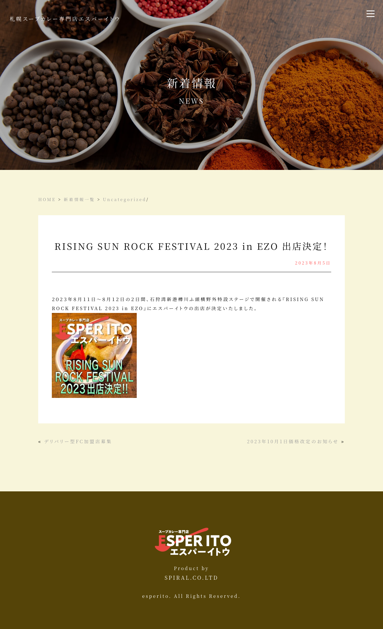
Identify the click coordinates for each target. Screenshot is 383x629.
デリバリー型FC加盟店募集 (78, 441)
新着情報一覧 (79, 199)
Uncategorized (124, 199)
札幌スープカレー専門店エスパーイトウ (65, 18)
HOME (47, 199)
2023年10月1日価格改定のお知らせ (293, 441)
